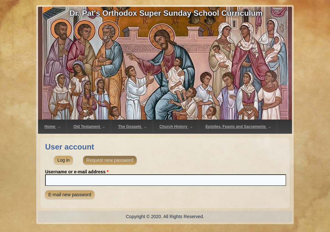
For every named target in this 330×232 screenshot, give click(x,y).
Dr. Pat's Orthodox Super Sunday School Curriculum (166, 13)
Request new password (111, 159)
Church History (176, 126)
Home (52, 126)
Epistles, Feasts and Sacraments (238, 126)
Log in (63, 160)
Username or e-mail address (77, 171)
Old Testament (89, 126)
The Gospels (132, 126)
